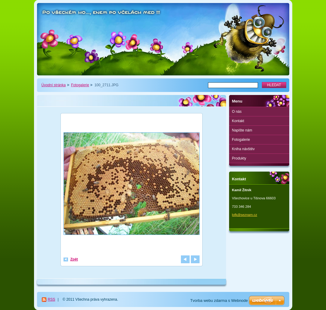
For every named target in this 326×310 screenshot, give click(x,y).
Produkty (239, 158)
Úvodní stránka (54, 85)
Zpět (74, 259)
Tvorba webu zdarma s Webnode (219, 300)
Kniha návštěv (243, 149)
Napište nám (242, 130)
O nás (237, 111)
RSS (51, 299)
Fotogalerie (80, 85)
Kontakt (238, 121)
